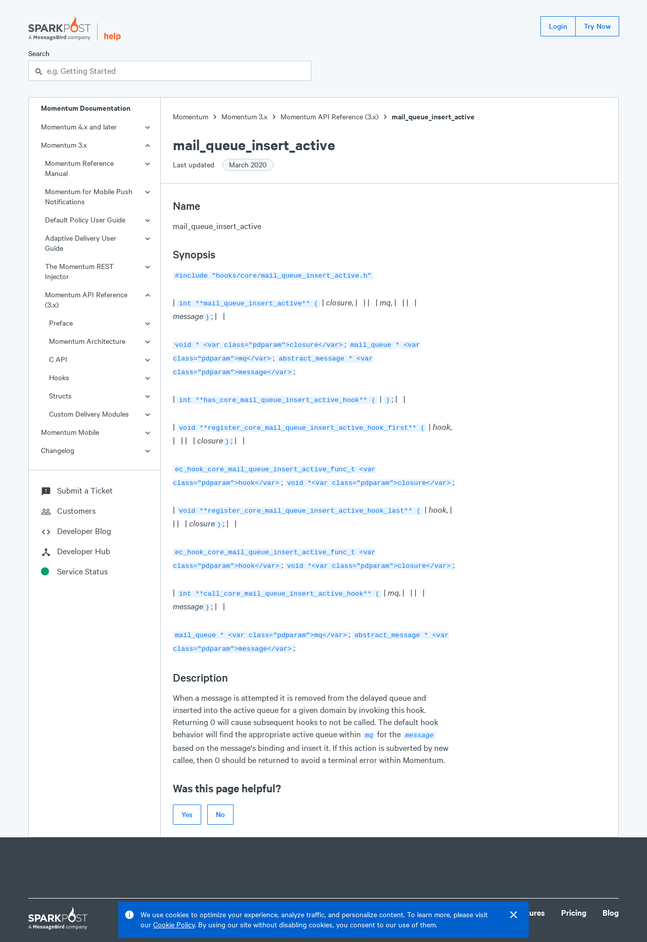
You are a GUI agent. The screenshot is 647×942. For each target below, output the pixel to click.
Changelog (57, 450)
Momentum (190, 116)
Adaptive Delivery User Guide (80, 243)
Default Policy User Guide (85, 220)
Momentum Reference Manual (79, 168)
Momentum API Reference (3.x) (86, 299)
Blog (611, 892)
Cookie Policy (174, 924)
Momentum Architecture (87, 341)
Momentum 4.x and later (79, 126)
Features (529, 892)
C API (58, 359)
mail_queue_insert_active (433, 116)
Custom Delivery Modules (89, 414)
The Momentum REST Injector (79, 271)
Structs (60, 395)
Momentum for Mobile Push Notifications (88, 196)
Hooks (59, 377)
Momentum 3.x (64, 145)
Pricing (573, 892)
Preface (61, 323)
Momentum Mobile (70, 432)
